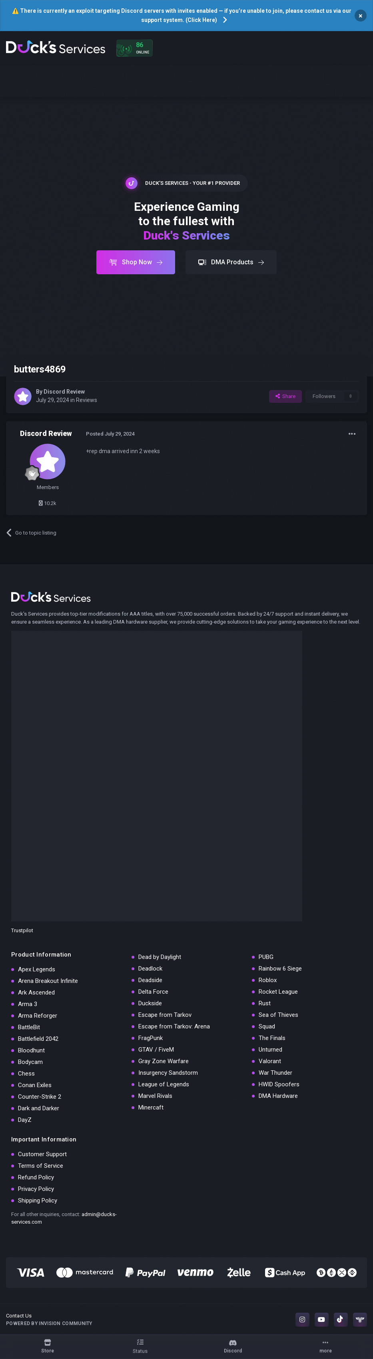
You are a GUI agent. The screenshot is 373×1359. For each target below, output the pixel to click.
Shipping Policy (37, 1200)
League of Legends (163, 1084)
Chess (26, 1073)
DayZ (25, 1119)
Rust (265, 1003)
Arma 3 (27, 1004)
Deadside (150, 980)
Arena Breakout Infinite (48, 981)
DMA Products (231, 262)
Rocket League (278, 991)
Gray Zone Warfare (163, 1061)
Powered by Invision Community (49, 1323)
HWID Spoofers (279, 1084)
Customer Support (42, 1154)
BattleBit (29, 1027)
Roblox (268, 980)
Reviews (86, 400)
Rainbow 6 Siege (280, 968)
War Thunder (275, 1072)
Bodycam (30, 1062)
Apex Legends (36, 969)
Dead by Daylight (159, 957)
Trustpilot (22, 930)
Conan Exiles (35, 1085)
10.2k (47, 503)
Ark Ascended (36, 992)
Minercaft (151, 1107)
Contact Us (19, 1316)
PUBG (266, 957)
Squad (267, 1026)
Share (285, 396)
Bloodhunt (31, 1050)
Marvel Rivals (155, 1095)
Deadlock (150, 968)
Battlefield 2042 (38, 1038)
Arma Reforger (37, 1015)
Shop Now (135, 262)
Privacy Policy (36, 1189)
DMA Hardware (278, 1095)
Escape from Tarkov (164, 1014)
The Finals (272, 1038)
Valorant (270, 1061)
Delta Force (153, 991)
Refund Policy (36, 1177)
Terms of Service (40, 1165)
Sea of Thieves (278, 1014)
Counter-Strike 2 (39, 1096)
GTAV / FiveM (156, 1049)
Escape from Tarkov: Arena (174, 1026)
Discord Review (64, 391)
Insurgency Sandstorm (168, 1072)
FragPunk (150, 1038)
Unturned (270, 1049)
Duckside (150, 1003)
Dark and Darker (38, 1108)
